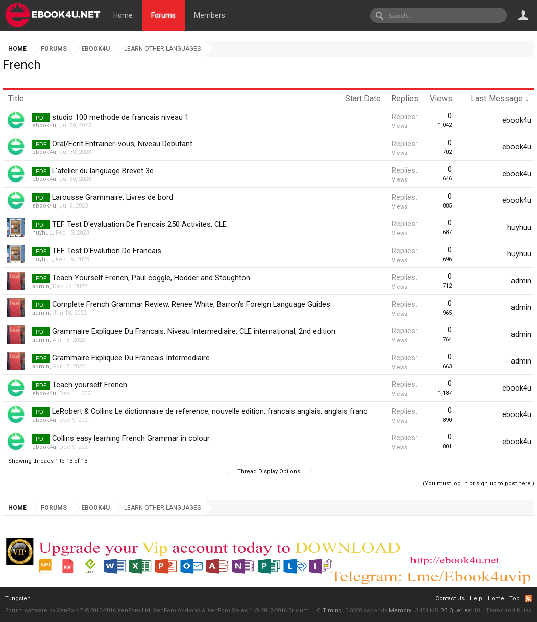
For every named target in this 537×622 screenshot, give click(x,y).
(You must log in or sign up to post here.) (478, 483)
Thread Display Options (268, 471)
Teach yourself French (89, 385)
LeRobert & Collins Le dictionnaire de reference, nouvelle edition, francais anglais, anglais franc (210, 411)
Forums (163, 15)
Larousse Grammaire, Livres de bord (112, 197)
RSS (528, 598)
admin (41, 286)
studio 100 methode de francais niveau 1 (120, 117)
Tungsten (18, 598)
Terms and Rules (509, 610)
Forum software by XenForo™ (78, 610)
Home (123, 15)
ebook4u (44, 125)
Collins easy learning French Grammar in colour (131, 438)
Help (476, 598)
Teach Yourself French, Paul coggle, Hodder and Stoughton (151, 277)
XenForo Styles (227, 610)
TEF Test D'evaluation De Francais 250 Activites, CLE (139, 224)
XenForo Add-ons (176, 610)
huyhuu (42, 232)
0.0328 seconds (366, 610)
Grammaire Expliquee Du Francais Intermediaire (131, 357)
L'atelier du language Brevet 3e (103, 170)
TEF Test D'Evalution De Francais (106, 250)
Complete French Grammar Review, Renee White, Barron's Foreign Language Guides (191, 304)
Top (514, 598)
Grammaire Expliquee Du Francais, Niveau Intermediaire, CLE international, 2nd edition (193, 331)
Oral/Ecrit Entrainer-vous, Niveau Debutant (122, 143)
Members (209, 15)
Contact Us (450, 598)
